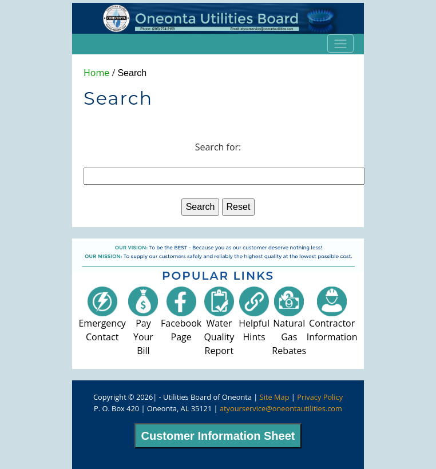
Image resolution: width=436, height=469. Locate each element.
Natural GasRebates (289, 326)
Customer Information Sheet (218, 436)
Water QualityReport (219, 326)
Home (96, 72)
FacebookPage (181, 319)
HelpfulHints (254, 319)
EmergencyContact (101, 319)
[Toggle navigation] (340, 43)
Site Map (275, 397)
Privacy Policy (320, 397)
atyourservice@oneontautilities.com (281, 408)
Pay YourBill (143, 326)
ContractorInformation (332, 319)
